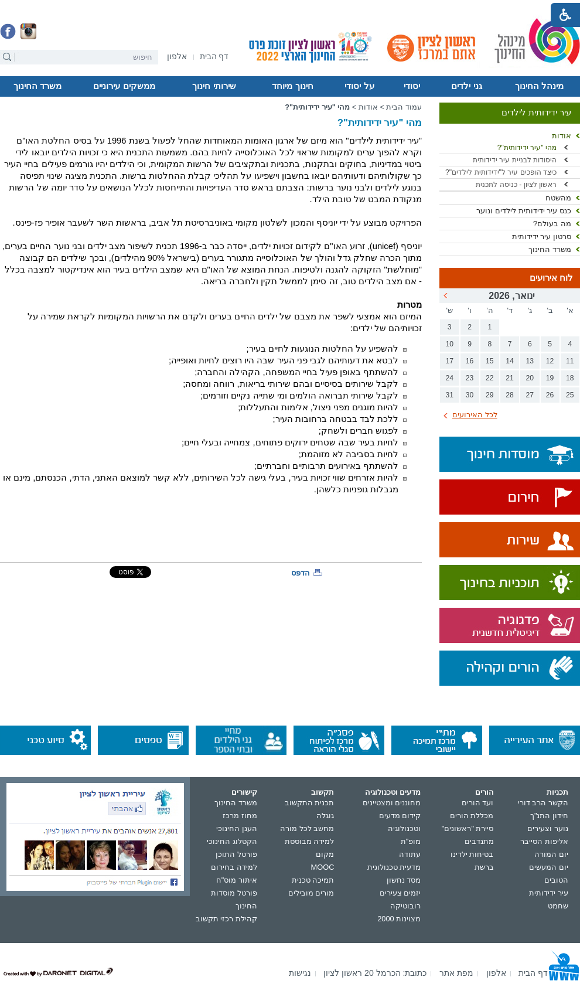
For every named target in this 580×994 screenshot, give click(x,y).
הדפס (300, 573)
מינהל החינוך (539, 86)
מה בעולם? (552, 223)
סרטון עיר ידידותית (541, 236)
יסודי (412, 86)
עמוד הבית (404, 107)
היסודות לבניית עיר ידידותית (515, 160)
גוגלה (325, 815)
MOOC (323, 867)
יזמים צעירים (400, 893)
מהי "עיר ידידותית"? (527, 148)
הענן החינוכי (236, 828)
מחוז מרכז (240, 815)
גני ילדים (466, 86)
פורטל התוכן (236, 854)
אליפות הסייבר (544, 841)
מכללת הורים (472, 815)
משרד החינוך (37, 86)
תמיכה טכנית (313, 880)
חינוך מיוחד (292, 86)
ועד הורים (478, 802)
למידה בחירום (234, 867)
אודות (561, 135)
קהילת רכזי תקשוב (226, 918)
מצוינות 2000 (399, 918)
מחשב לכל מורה (307, 828)
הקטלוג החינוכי (232, 841)
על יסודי (359, 86)
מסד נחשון (404, 880)
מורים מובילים (311, 893)
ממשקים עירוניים (124, 86)
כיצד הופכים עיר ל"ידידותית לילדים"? (501, 172)
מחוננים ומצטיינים (392, 802)
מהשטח (558, 197)
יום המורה (551, 854)
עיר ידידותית (548, 893)
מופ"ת (411, 841)
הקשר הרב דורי (543, 802)
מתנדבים (479, 841)
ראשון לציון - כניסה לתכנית (516, 185)
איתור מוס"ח (236, 880)
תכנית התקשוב (310, 802)
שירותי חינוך (214, 86)
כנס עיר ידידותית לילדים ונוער (523, 210)
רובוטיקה (405, 905)
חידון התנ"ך (549, 815)
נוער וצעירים (547, 828)
